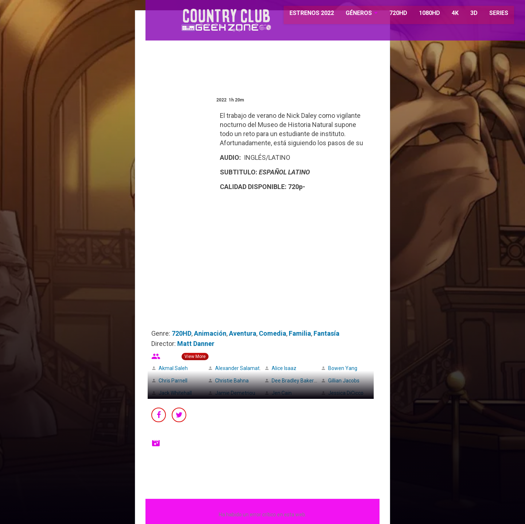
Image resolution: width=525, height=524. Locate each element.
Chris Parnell (173, 381)
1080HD (420, 14)
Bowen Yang (342, 368)
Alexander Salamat (237, 368)
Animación (210, 333)
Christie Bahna (232, 381)
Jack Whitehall (175, 393)
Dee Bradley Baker (293, 381)
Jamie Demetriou (235, 393)
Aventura (242, 333)
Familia (300, 333)
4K (446, 14)
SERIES (489, 14)
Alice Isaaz (284, 368)
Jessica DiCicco (345, 393)
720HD (389, 14)
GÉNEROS (350, 14)
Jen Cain (282, 393)
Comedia (272, 333)
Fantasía (326, 333)
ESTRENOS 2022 (303, 14)
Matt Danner (195, 343)
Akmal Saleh (173, 368)
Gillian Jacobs (343, 381)
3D (464, 14)
